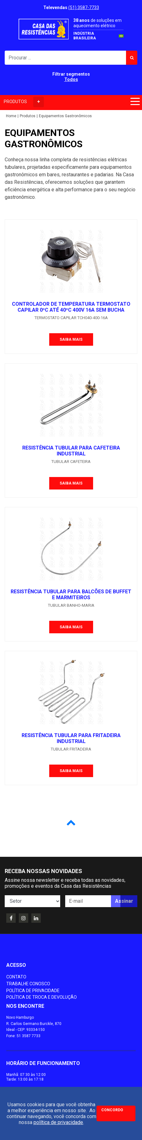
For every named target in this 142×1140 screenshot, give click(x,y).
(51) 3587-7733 (83, 7)
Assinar (124, 901)
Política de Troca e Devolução (41, 997)
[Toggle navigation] (134, 102)
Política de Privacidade (33, 990)
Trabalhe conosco (28, 983)
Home (11, 116)
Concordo (112, 1110)
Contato (16, 976)
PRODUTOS (24, 102)
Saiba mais (71, 339)
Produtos (27, 116)
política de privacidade (58, 1122)
